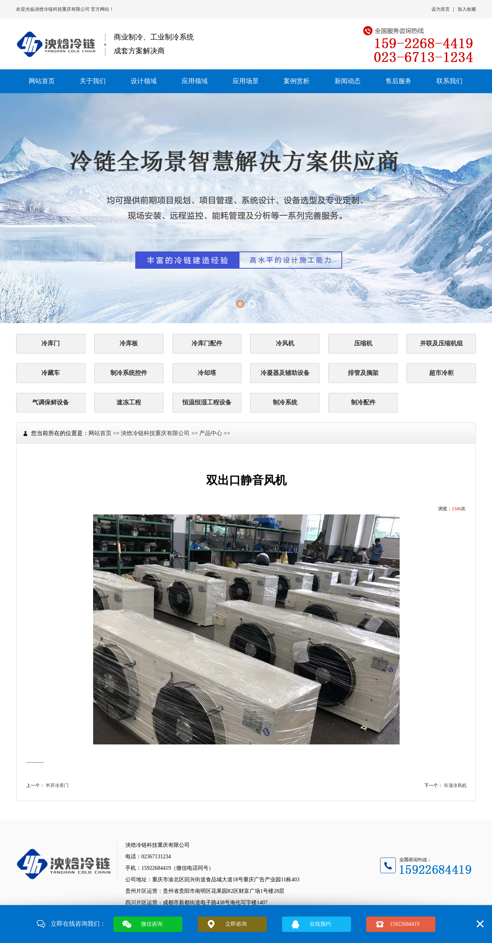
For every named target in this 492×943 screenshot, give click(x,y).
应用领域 (195, 81)
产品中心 (210, 433)
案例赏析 (297, 81)
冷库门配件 (207, 343)
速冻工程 (128, 402)
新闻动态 (348, 81)
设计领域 (144, 81)
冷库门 (50, 343)
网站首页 (42, 81)
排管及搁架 (363, 373)
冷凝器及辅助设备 (285, 373)
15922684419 (405, 924)
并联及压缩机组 (441, 343)
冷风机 (285, 343)
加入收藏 (467, 9)
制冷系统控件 (128, 373)
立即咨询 (236, 924)
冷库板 (129, 343)
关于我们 (93, 81)
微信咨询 (151, 924)
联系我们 (449, 81)
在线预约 (320, 924)
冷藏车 (50, 373)
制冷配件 (363, 402)
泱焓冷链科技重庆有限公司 (62, 9)
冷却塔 (207, 373)
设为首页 (440, 9)
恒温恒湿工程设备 (206, 402)
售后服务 (398, 81)
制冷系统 (285, 402)
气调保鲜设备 (50, 402)
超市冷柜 (441, 373)
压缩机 (363, 343)
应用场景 (246, 81)
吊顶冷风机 (455, 785)
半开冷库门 (57, 785)
